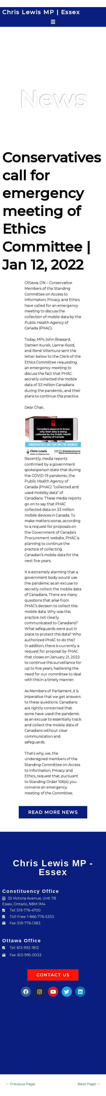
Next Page (89, 1084)
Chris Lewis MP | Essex (41, 12)
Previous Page (20, 1084)
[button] (53, 22)
